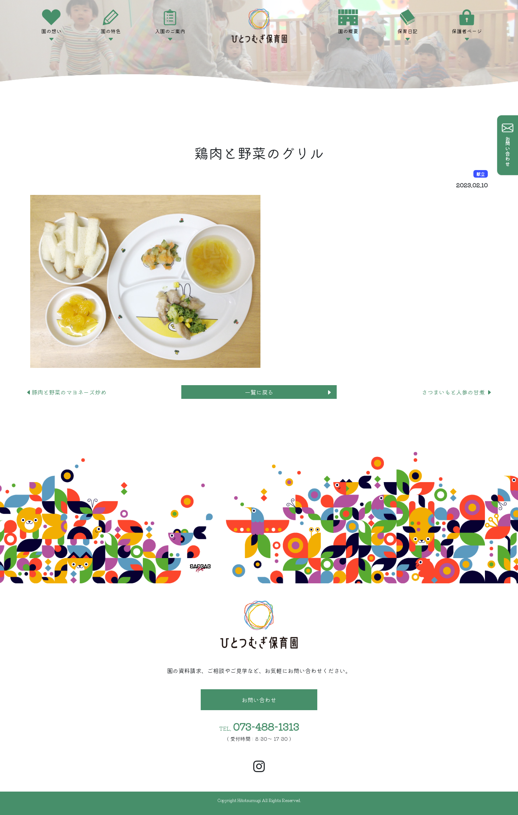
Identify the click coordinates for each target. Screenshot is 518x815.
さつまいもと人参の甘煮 (457, 392)
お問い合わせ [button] (259, 699)
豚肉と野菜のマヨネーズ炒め (66, 392)
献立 (480, 174)
